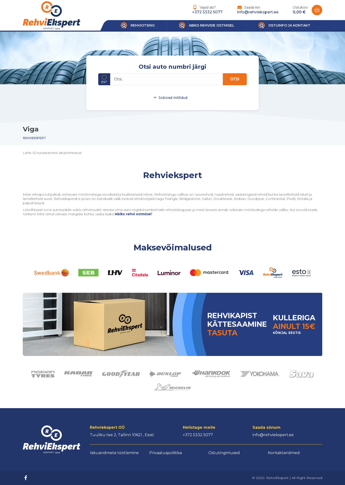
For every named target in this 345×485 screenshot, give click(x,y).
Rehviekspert (34, 138)
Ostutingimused (224, 453)
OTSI (234, 79)
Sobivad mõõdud (173, 98)
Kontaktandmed (284, 453)
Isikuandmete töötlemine (114, 453)
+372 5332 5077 (207, 12)
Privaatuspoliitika (165, 453)
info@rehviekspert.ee (257, 12)
